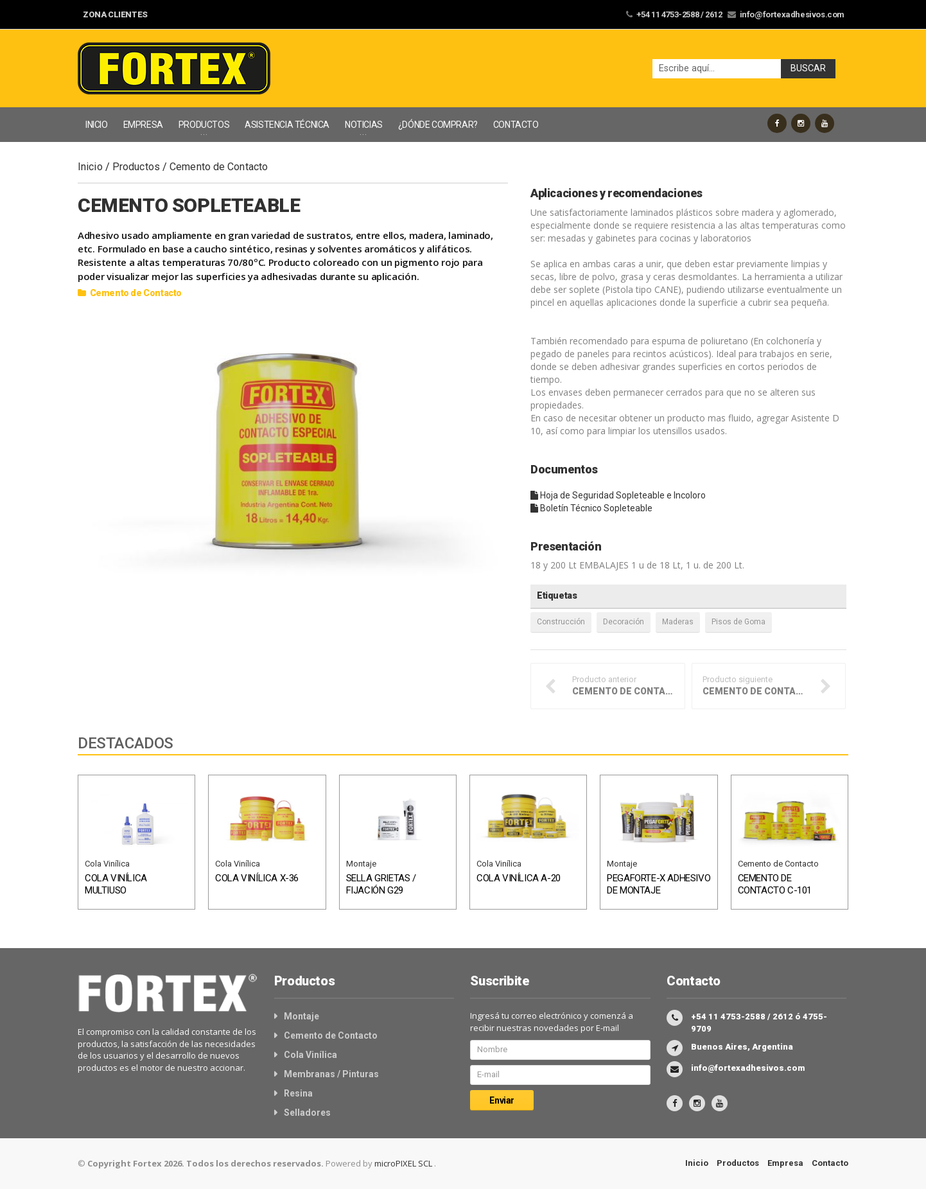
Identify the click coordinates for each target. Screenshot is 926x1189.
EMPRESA (143, 124)
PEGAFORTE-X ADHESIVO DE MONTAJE (658, 884)
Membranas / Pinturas (331, 1074)
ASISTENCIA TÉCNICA (287, 124)
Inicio (90, 167)
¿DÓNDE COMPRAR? (438, 124)
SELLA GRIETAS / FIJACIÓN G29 (381, 884)
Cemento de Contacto (219, 167)
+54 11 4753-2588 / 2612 (679, 14)
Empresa (785, 1163)
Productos (136, 167)
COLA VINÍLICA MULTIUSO (116, 884)
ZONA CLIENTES (115, 14)
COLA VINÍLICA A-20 (518, 878)
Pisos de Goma (738, 621)
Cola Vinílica (107, 863)
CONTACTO (516, 124)
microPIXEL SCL (404, 1163)
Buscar (808, 68)
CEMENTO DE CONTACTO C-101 (775, 884)
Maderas (678, 621)
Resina (298, 1093)
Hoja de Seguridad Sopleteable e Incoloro (618, 495)
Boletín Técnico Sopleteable (591, 508)
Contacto (830, 1163)
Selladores (307, 1112)
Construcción (561, 621)
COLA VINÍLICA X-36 (257, 878)
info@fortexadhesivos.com (792, 14)
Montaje (361, 863)
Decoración (623, 621)
